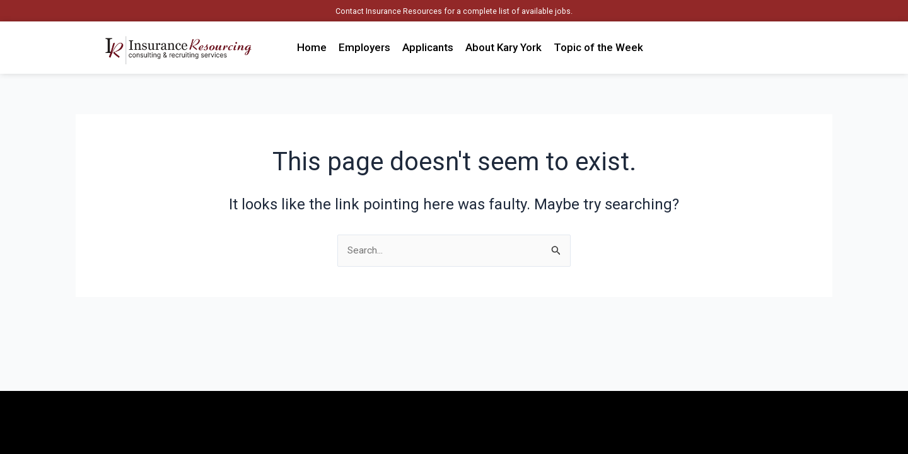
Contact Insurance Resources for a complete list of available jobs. (454, 11)
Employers (364, 47)
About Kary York (503, 47)
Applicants (427, 47)
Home (312, 47)
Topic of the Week (598, 47)
